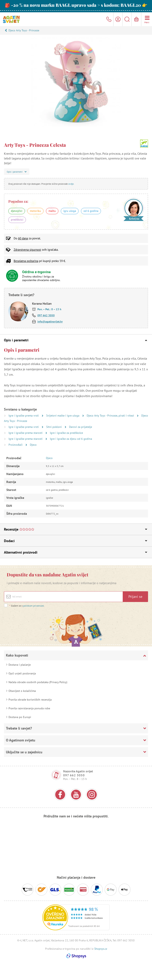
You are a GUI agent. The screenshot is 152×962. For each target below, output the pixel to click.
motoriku (35, 211)
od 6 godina (91, 211)
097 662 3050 (46, 315)
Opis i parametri (75, 340)
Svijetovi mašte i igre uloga (63, 415)
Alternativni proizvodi (75, 552)
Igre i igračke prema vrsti (24, 415)
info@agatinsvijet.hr (50, 321)
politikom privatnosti (33, 605)
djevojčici (16, 211)
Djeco (33, 444)
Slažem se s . (27, 605)
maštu (52, 211)
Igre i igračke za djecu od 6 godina (71, 439)
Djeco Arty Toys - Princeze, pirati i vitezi (111, 415)
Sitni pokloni (54, 427)
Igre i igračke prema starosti (26, 433)
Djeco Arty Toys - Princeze (24, 30)
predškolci (17, 219)
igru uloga (69, 211)
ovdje (71, 183)
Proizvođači (16, 444)
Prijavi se (135, 596)
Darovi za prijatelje (80, 427)
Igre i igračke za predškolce (66, 433)
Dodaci (75, 541)
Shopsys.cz (100, 948)
